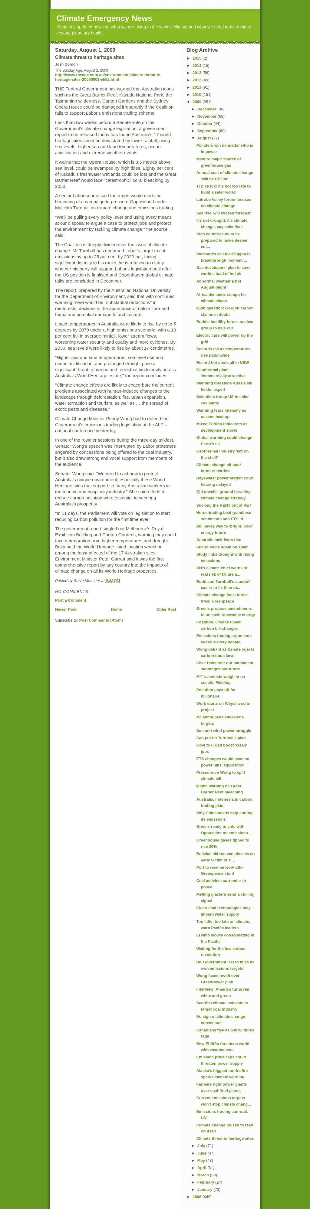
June (202, 1153)
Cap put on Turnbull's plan (221, 738)
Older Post (166, 609)
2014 (198, 65)
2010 (198, 94)
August (204, 138)
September (208, 131)
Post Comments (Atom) (101, 620)
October (205, 123)
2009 (198, 102)
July (201, 1145)
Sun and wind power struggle (223, 730)
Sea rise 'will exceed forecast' (224, 213)
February (206, 1182)
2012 (198, 80)
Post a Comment (70, 600)
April (202, 1167)
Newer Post (66, 609)
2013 (198, 72)
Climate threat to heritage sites (225, 1138)
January (205, 1189)
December (207, 109)
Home (116, 609)
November (207, 116)
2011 (198, 87)
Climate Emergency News (104, 18)
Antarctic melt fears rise (218, 540)
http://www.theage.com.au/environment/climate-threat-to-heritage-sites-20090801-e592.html (108, 77)
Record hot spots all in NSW (222, 362)
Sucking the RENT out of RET (223, 505)
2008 (198, 1196)
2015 (198, 58)
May (201, 1160)
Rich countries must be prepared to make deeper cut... (222, 240)
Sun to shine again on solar (222, 547)
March (203, 1175)
